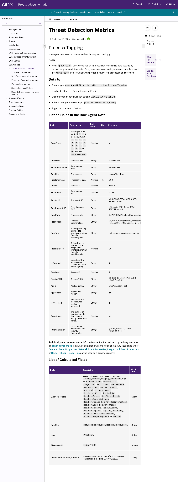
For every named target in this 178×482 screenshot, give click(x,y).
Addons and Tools (17, 114)
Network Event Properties (92, 348)
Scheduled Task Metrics (22, 88)
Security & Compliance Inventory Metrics (25, 93)
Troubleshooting (16, 102)
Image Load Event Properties (123, 348)
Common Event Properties (63, 348)
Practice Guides (16, 110)
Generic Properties (22, 72)
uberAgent (58, 19)
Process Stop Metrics (20, 84)
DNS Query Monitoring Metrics (24, 76)
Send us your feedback (151, 73)
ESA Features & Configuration (22, 57)
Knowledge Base (16, 106)
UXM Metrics (14, 61)
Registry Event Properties (65, 352)
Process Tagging (150, 43)
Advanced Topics (16, 98)
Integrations (14, 49)
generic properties (61, 345)
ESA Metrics (14, 65)
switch (100, 12)
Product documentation (33, 4)
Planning (13, 41)
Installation (14, 45)
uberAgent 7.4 (15, 29)
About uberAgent (16, 37)
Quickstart (13, 33)
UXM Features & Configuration (22, 53)
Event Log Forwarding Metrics (24, 80)
